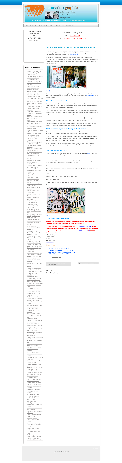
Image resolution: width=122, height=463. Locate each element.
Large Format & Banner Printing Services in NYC (62, 252)
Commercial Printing (45, 25)
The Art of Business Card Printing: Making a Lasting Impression (33, 259)
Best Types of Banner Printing (34, 384)
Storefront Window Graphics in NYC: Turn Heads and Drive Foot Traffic (34, 83)
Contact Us (70, 25)
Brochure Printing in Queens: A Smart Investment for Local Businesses (34, 108)
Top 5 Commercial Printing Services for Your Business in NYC (34, 315)
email (80, 230)
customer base (74, 54)
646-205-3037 (75, 36)
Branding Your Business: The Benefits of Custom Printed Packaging (34, 293)
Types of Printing (31, 335)
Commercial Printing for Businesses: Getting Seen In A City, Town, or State (34, 320)
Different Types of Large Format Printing (59, 254)
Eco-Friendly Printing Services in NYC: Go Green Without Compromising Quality (35, 78)
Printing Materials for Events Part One (59, 248)
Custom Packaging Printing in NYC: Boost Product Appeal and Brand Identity (35, 98)
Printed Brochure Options (33, 369)
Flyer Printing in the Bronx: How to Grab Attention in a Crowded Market (34, 103)
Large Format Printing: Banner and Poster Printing (62, 250)
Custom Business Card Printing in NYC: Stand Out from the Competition (34, 123)
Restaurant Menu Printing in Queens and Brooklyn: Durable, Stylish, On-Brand (34, 73)
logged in (54, 272)
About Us (33, 25)
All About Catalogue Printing (34, 414)
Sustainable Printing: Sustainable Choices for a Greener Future (33, 206)
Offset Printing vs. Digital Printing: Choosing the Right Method (34, 211)
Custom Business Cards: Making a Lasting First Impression (33, 157)
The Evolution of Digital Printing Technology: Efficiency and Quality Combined (34, 216)
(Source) (48, 215)
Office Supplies (59, 25)
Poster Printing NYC (56, 257)
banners (89, 153)
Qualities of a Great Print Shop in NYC (88, 263)
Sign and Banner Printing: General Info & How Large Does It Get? (35, 440)
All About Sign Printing (32, 418)
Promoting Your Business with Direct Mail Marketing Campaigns (34, 273)
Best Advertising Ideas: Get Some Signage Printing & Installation (33, 391)
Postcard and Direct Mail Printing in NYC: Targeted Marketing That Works (33, 88)
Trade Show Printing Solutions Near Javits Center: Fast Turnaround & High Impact (34, 93)
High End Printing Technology (34, 382)
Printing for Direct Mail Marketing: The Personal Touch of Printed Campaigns (34, 232)
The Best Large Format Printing (34, 435)
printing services (90, 95)
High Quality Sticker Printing (34, 436)
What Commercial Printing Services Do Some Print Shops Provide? (34, 424)
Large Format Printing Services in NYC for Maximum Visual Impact (34, 118)
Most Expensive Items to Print (34, 374)
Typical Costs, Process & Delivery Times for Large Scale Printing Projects (34, 325)
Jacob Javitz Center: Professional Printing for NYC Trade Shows (34, 227)
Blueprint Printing (31, 416)
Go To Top (95, 448)
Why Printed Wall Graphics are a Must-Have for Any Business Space (35, 285)
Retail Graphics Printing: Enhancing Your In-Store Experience (33, 310)
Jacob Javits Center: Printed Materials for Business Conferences (34, 349)
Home (26, 25)
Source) (48, 90)
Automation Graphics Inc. (84, 226)
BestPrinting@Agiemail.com (75, 38)
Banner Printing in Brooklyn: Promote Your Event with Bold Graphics (34, 113)
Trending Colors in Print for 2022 (35, 367)
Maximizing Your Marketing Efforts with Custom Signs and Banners (34, 302)
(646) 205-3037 (34, 40)
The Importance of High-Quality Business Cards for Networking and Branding (34, 264)
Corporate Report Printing (33, 352)
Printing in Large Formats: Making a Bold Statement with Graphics (34, 238)
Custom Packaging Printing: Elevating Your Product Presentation (34, 138)
